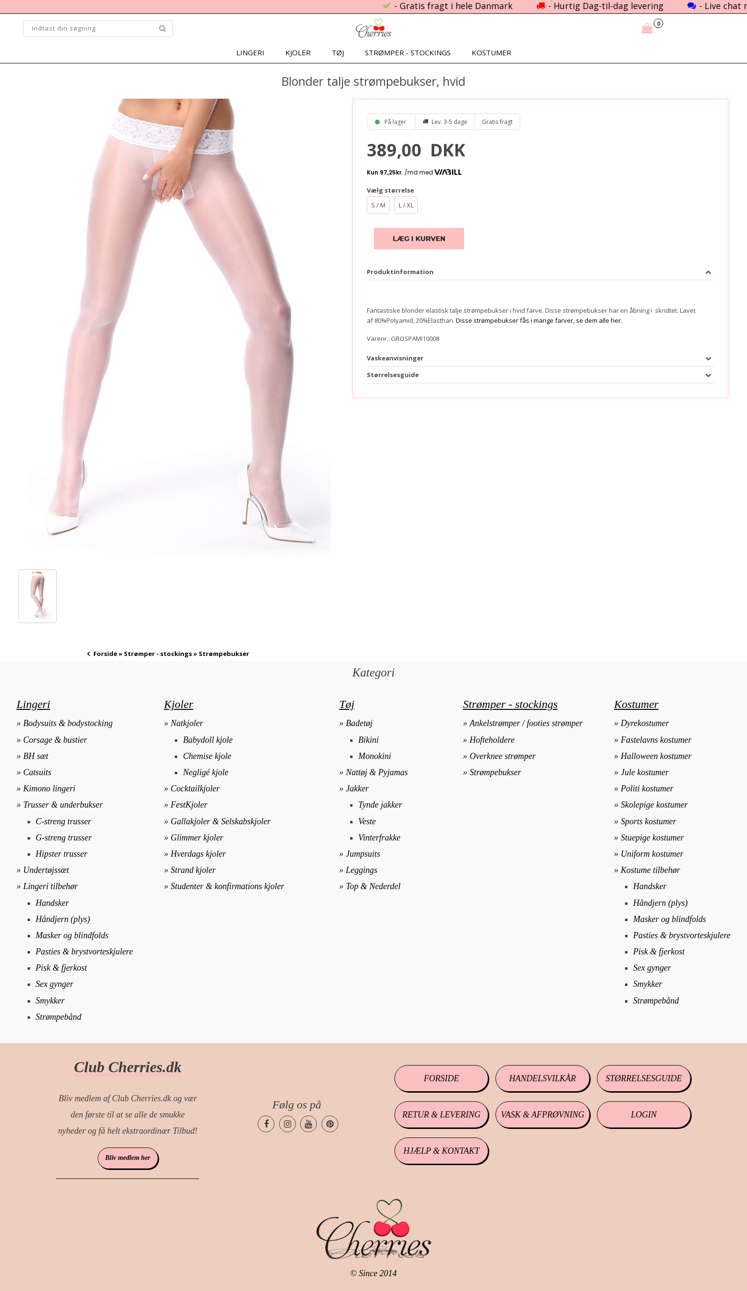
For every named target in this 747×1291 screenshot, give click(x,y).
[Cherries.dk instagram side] (287, 1124)
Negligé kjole (205, 772)
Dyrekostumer (645, 723)
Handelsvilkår (542, 1078)
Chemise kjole (207, 756)
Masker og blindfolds (72, 935)
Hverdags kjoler (198, 854)
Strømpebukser (495, 772)
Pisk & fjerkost (61, 968)
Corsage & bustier (55, 740)
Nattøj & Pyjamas (377, 772)
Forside (105, 653)
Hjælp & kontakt (441, 1151)
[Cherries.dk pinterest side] (330, 1124)
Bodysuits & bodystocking (68, 723)
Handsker (52, 903)
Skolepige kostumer (654, 804)
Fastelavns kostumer (656, 740)
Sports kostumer (648, 821)
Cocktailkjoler (195, 788)
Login (643, 1114)
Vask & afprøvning (542, 1114)
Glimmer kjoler (197, 837)
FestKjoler (189, 804)
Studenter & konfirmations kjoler (227, 886)
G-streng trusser (64, 837)
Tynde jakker (380, 804)
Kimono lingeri (49, 788)
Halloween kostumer (656, 756)
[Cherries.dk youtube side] (308, 1124)
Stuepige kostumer (652, 837)
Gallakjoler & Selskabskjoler (221, 821)
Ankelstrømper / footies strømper (526, 723)
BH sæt (36, 756)
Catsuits (37, 772)
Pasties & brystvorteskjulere (84, 951)
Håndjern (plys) (63, 919)
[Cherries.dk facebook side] (266, 1124)
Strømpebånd (58, 1017)
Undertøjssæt (46, 870)
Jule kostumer (644, 772)
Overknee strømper (502, 756)
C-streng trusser (63, 821)
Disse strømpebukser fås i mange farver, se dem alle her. (539, 320)
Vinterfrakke (379, 837)
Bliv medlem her (128, 1157)
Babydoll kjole (207, 740)
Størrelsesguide (644, 1078)
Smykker (50, 1000)
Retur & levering (442, 1114)
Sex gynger (54, 984)
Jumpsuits (363, 854)
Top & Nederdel (373, 886)
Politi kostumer (647, 788)
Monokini (374, 756)
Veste (367, 821)
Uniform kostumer (652, 854)
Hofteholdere (492, 740)
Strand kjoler (193, 870)
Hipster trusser (62, 854)
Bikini (368, 740)
